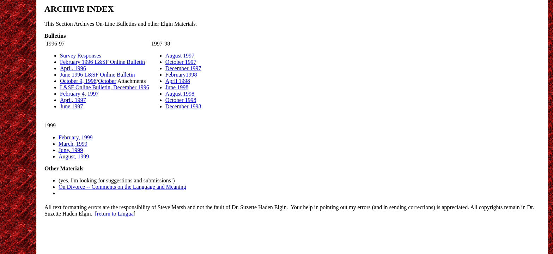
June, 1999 (71, 150)
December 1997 (183, 68)
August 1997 (179, 56)
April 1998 (177, 81)
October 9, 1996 (78, 81)
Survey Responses (80, 56)
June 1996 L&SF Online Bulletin (97, 75)
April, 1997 (73, 100)
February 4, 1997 (79, 94)
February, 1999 (76, 137)
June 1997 (71, 106)
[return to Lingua (114, 214)
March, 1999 (73, 144)
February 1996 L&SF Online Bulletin (102, 62)
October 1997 (180, 62)
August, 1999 (74, 156)
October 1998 (180, 100)
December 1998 (183, 106)
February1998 (181, 75)
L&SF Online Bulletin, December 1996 (104, 87)
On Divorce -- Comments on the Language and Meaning (122, 187)
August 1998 (179, 94)
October (107, 81)
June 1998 (176, 87)
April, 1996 (73, 68)
